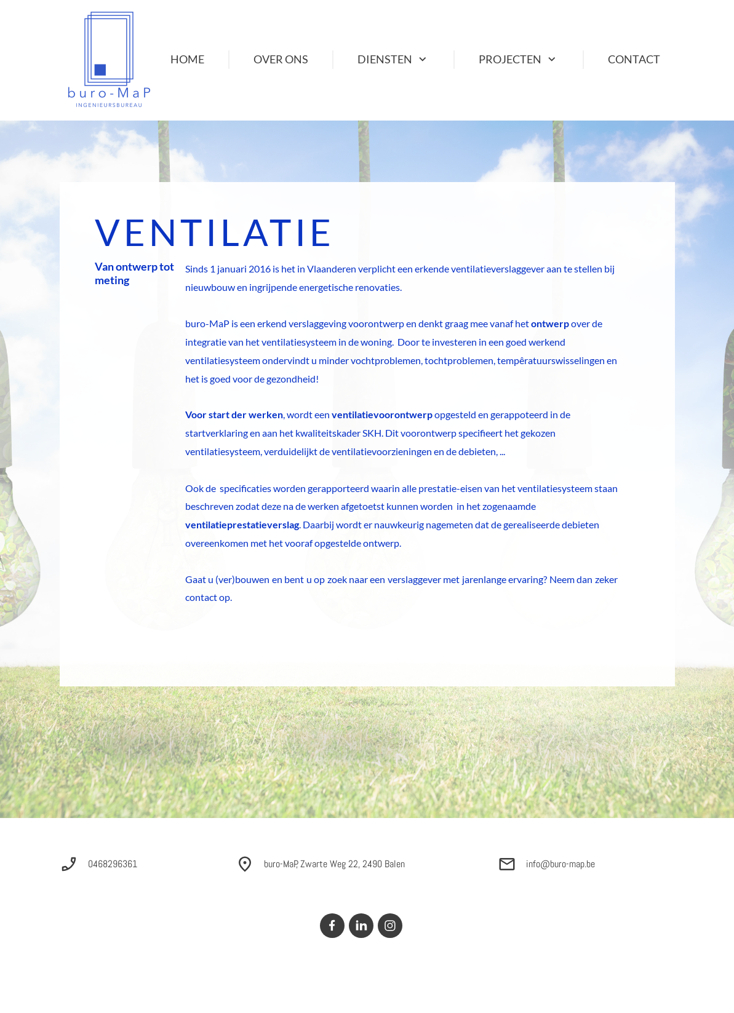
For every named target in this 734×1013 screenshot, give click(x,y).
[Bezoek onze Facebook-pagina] (332, 925)
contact (201, 597)
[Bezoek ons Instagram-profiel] (390, 925)
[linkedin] (361, 925)
